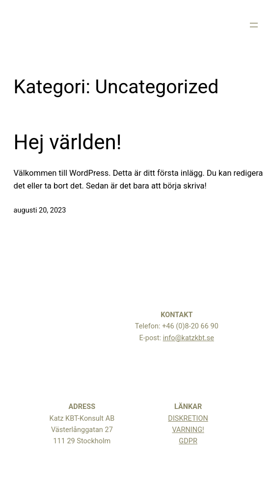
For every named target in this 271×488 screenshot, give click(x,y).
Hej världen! (68, 142)
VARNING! (188, 430)
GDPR (188, 441)
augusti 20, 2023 (40, 210)
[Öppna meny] (254, 25)
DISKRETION (188, 418)
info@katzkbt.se (188, 338)
